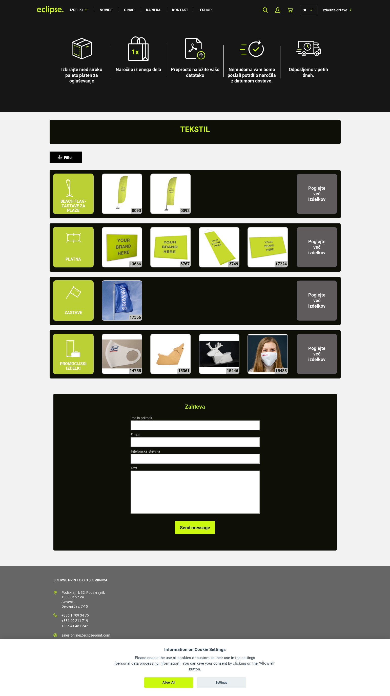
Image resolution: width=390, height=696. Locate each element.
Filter (68, 158)
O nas (129, 10)
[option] (195, 56)
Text (134, 468)
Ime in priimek (141, 418)
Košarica (290, 10)
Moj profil (277, 10)
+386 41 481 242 (74, 626)
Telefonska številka (145, 451)
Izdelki (76, 10)
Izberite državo (335, 10)
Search (265, 10)
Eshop (206, 10)
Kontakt (180, 10)
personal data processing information (147, 663)
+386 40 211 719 (74, 621)
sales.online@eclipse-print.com (85, 635)
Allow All (168, 682)
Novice (106, 10)
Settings (221, 682)
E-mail (135, 434)
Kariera (153, 10)
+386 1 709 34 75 (75, 615)
